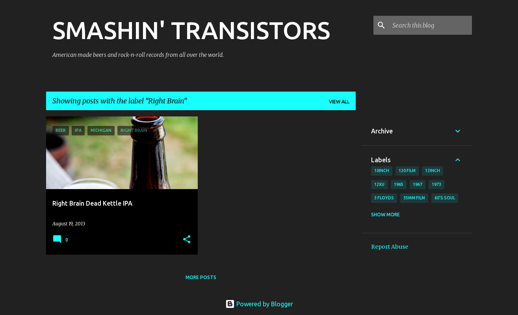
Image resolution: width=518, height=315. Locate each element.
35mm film (414, 197)
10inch (381, 170)
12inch (432, 170)
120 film (407, 170)
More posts (201, 277)
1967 (417, 184)
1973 (436, 184)
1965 (398, 184)
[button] (186, 239)
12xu (379, 184)
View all (339, 101)
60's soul (444, 197)
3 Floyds (384, 197)
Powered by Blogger (259, 304)
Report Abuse (389, 246)
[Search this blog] (430, 25)
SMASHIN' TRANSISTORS (191, 30)
